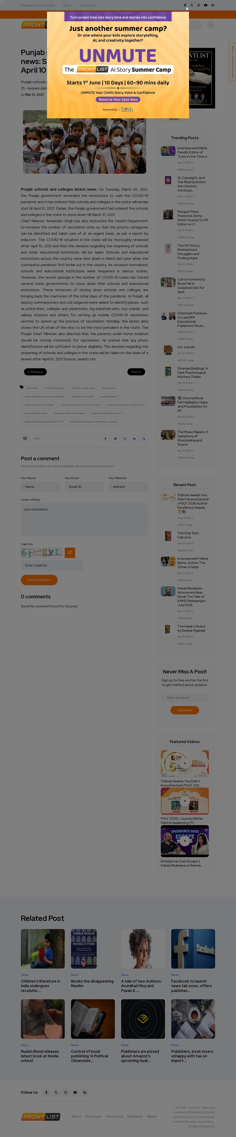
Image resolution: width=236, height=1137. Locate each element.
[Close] (118, 9)
